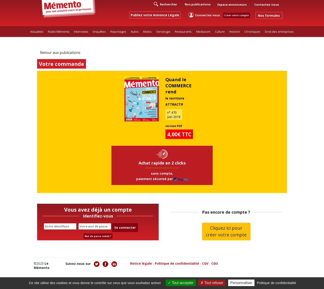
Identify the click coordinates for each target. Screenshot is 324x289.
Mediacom (203, 32)
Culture (220, 32)
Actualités (36, 32)
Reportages (118, 32)
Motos (147, 32)
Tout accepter (180, 283)
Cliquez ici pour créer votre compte (226, 231)
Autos (135, 32)
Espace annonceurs (232, 4)
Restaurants (183, 32)
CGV (205, 263)
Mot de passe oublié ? (98, 236)
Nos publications (198, 4)
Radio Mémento (59, 32)
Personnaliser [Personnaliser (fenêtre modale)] (241, 283)
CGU (214, 263)
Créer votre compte (236, 15)
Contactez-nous (266, 4)
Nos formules (269, 15)
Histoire (234, 32)
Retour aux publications (60, 52)
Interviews (81, 32)
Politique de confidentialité (177, 263)
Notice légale (141, 263)
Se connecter (125, 227)
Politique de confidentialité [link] (276, 283)
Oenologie (163, 32)
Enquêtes (99, 32)
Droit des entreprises (279, 32)
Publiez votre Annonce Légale (155, 15)
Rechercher (165, 4)
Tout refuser (211, 283)
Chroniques (252, 32)
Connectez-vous (204, 15)
